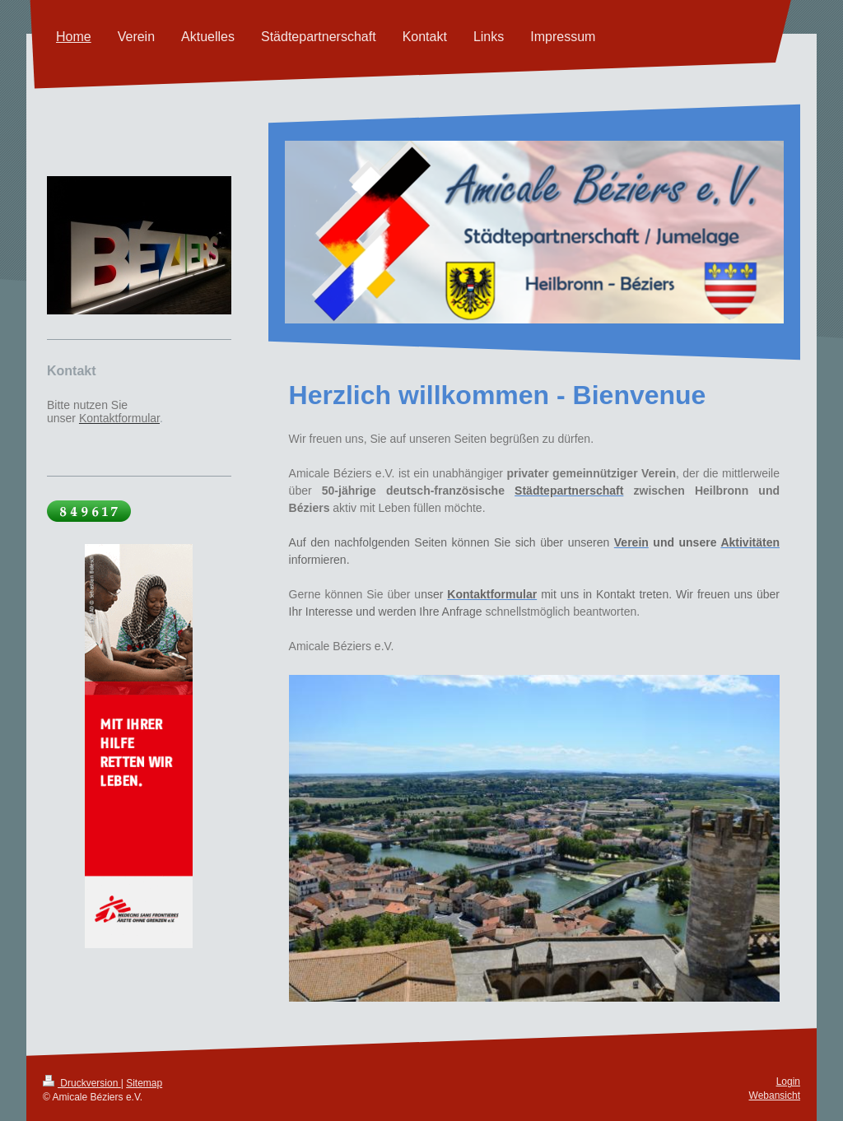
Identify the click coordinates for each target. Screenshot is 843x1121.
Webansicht (774, 1095)
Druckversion (82, 1083)
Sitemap (144, 1083)
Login (788, 1081)
